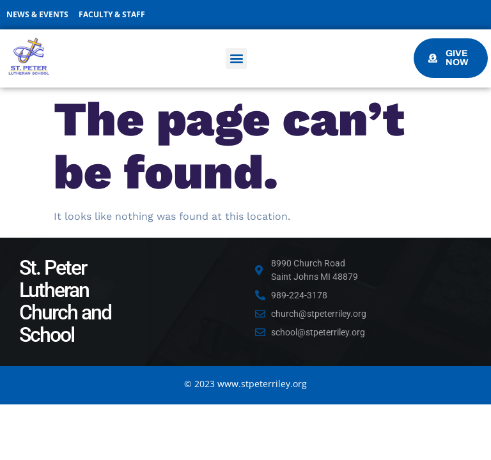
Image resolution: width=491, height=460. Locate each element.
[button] (236, 58)
